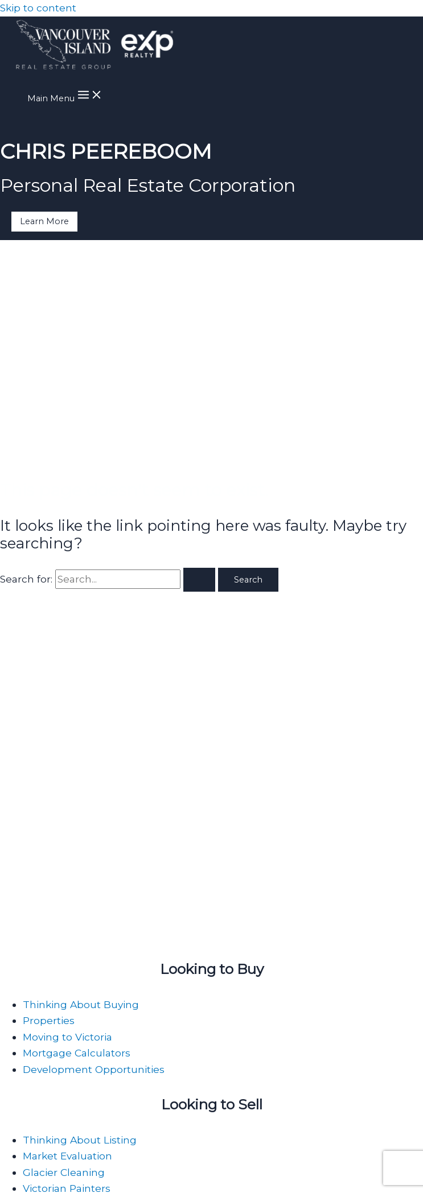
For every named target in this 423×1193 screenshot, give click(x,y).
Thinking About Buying (81, 1004)
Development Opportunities (94, 1069)
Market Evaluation (67, 1156)
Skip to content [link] (38, 8)
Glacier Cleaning (64, 1172)
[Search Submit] (199, 580)
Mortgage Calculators (76, 1053)
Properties (49, 1020)
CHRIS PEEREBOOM (106, 151)
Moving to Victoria (67, 1037)
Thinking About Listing (80, 1140)
